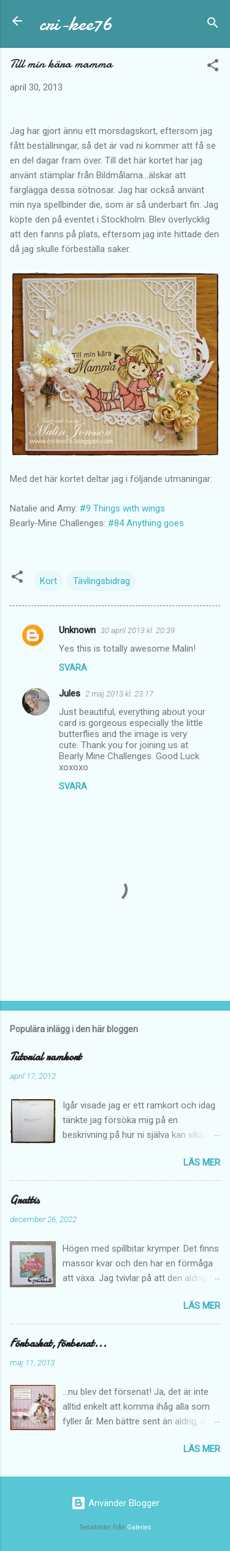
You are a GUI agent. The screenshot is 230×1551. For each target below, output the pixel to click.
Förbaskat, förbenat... (58, 1343)
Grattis (24, 1200)
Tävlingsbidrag (101, 580)
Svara (73, 668)
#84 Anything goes (146, 523)
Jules (69, 693)
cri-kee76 (75, 23)
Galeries (139, 1527)
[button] (212, 67)
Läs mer (201, 1162)
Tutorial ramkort (45, 1057)
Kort (48, 580)
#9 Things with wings (122, 508)
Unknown (77, 630)
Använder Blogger (115, 1503)
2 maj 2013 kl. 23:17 (119, 693)
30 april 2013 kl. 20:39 (138, 630)
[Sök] (212, 25)
